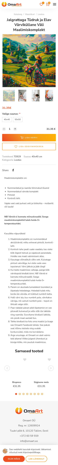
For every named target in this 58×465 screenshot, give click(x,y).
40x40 (7, 119)
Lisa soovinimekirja (29, 146)
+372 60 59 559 (29, 436)
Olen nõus (14, 459)
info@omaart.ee (29, 441)
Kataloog (18, 14)
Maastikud (30, 14)
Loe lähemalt (36, 459)
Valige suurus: (11, 114)
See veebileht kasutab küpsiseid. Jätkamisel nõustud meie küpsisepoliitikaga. (30, 451)
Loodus (41, 14)
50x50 (18, 119)
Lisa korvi (29, 137)
